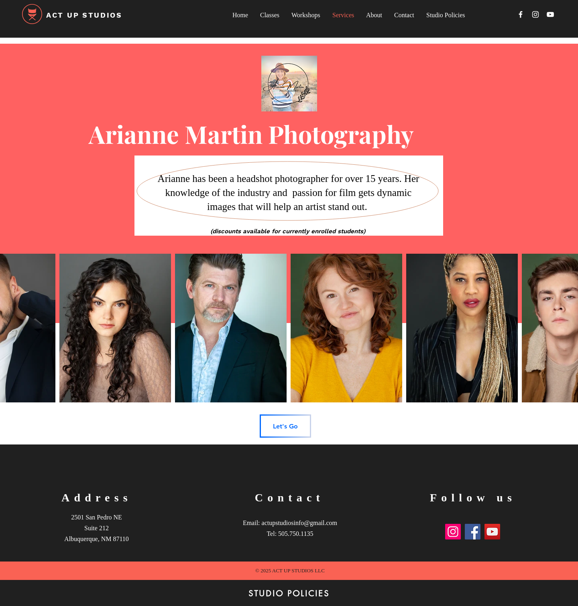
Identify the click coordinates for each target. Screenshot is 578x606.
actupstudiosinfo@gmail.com (299, 522)
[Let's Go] (285, 426)
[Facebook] (520, 14)
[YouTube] (550, 14)
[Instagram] (535, 14)
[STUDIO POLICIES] (289, 594)
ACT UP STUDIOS (84, 15)
